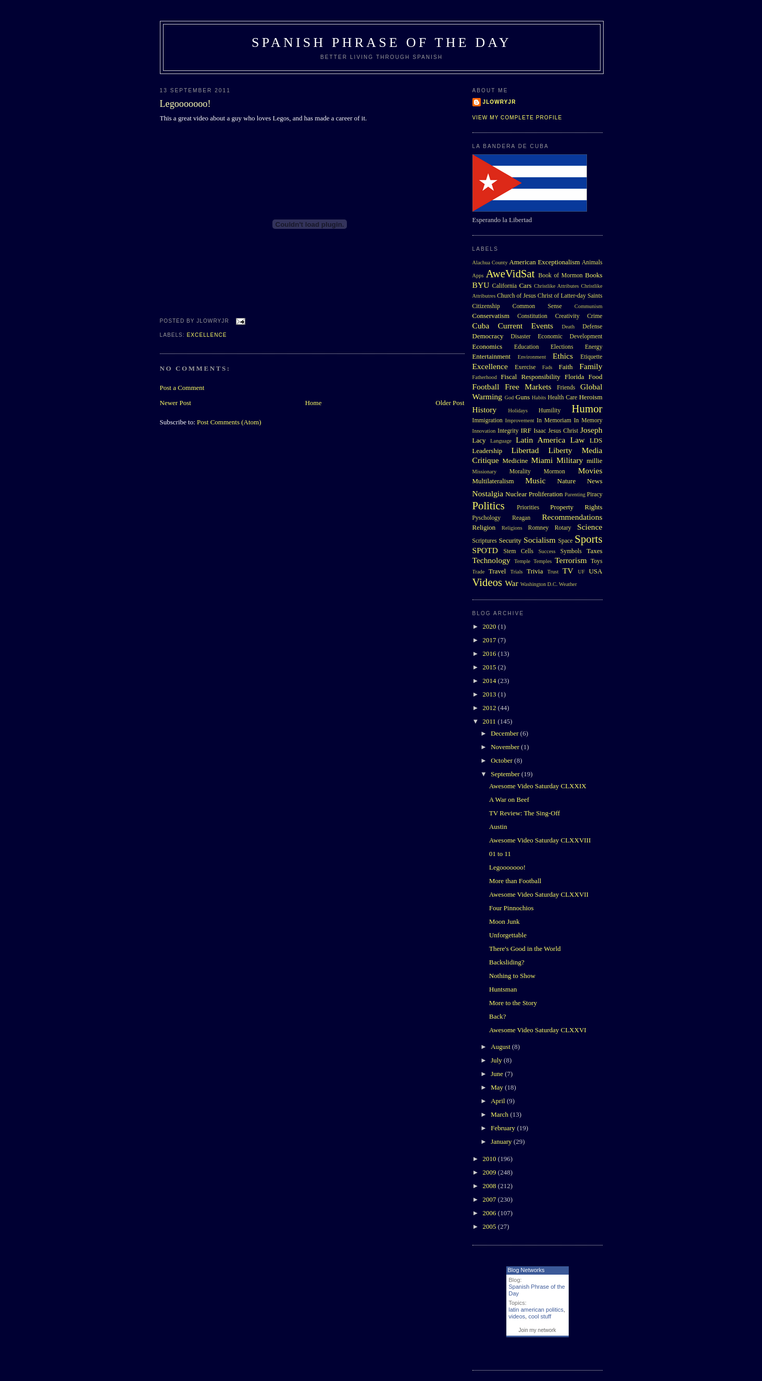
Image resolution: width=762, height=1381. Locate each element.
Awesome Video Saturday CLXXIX (537, 786)
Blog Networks (526, 1270)
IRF (526, 430)
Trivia (535, 571)
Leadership (487, 451)
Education (526, 347)
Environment (532, 357)
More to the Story (513, 1003)
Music (535, 480)
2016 (490, 653)
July (497, 1060)
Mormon (554, 471)
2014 (490, 681)
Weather (568, 584)
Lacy (479, 440)
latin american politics (536, 1309)
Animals (592, 262)
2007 (490, 1199)
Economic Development (570, 336)
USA (595, 571)
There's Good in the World (525, 948)
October (502, 760)
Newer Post (175, 403)
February (504, 1128)
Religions (512, 528)
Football (485, 386)
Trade (478, 572)
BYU (481, 284)
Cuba (481, 325)
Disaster (520, 336)
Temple (522, 561)
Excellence (207, 335)
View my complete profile (517, 117)
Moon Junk (504, 921)
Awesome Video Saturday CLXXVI (537, 1030)
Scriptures (484, 540)
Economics (487, 346)
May (498, 1087)
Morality (520, 471)
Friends (566, 387)
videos (517, 1316)
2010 (490, 1159)
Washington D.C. (539, 584)
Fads (547, 367)
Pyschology (486, 518)
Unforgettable (508, 935)
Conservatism (491, 316)
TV (568, 570)
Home (313, 403)
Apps (478, 275)
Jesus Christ (563, 430)
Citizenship (486, 306)
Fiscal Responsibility (530, 377)
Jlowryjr (499, 102)
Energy (594, 347)
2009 (490, 1172)
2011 (490, 721)
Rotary (563, 527)
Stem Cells (518, 551)
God (509, 397)
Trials (516, 572)
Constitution (532, 316)
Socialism (539, 539)
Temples (542, 561)
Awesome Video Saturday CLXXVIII (540, 840)
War (511, 583)
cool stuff (539, 1316)
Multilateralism (493, 481)
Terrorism (570, 560)
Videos (487, 582)
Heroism (591, 397)
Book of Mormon (561, 275)
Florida (574, 377)
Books (593, 275)
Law (577, 439)
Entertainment (491, 356)
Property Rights (576, 507)
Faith (566, 367)
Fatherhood (484, 377)
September (506, 774)
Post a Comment (182, 388)
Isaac (539, 430)
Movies (590, 470)
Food (596, 377)
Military (569, 460)
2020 (490, 626)
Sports (588, 539)
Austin (498, 826)
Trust (553, 572)
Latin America (540, 439)
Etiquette (591, 356)
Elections (562, 347)
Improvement (519, 420)
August (501, 1046)
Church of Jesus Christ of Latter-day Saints (549, 295)
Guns (523, 397)
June (498, 1074)
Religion (484, 527)
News (595, 481)
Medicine (515, 461)
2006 (490, 1213)
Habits (539, 397)
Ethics (563, 355)
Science (590, 526)
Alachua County (490, 262)
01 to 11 (500, 854)
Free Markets (528, 386)
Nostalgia (488, 493)
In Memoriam (553, 420)
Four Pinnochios (511, 908)
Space (565, 540)
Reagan (521, 518)
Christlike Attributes (556, 286)
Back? (497, 1016)
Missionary (484, 471)
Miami (542, 460)
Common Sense (537, 306)
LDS (596, 440)
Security (510, 540)
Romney (538, 527)
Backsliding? (506, 962)
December (505, 733)
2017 (490, 640)
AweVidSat (510, 273)
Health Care (562, 397)
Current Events (525, 325)
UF (581, 572)
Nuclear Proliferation (534, 494)
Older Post (449, 403)
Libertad (525, 450)
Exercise (525, 367)
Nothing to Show (512, 976)
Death (567, 326)
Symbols (571, 551)
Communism (588, 306)
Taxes (594, 551)
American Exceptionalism (544, 262)
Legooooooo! (185, 104)
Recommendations (572, 516)
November (506, 747)
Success (547, 551)
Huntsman (503, 989)
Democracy (488, 336)
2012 (490, 708)
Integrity (507, 430)
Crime (594, 316)
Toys (597, 561)
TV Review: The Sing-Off (524, 813)
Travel (497, 571)
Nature (566, 481)
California (504, 286)
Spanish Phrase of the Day (381, 42)
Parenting (575, 494)
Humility (549, 410)
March (500, 1114)
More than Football (515, 881)
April (499, 1101)
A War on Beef (509, 799)
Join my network (537, 1330)
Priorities (528, 507)
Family (590, 366)
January (502, 1141)
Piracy (595, 494)
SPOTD (485, 550)
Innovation (484, 431)
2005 (490, 1226)
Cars (525, 285)
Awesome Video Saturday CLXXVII (539, 894)
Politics (488, 505)
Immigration (487, 420)
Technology (491, 560)
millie (594, 461)
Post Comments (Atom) (229, 422)
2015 (490, 667)
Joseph (591, 429)
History (484, 409)
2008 (490, 1186)
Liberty (560, 450)
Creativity (567, 316)
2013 (490, 694)
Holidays (518, 410)
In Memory (588, 420)
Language (500, 441)
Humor (587, 408)
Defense (592, 326)
